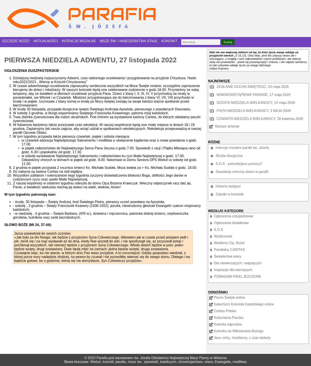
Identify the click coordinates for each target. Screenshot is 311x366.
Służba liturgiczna (226, 156)
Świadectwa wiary (225, 256)
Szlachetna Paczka (226, 317)
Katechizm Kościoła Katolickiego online (241, 304)
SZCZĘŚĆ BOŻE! (16, 41)
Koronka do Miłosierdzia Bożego (236, 331)
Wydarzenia (220, 236)
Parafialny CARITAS (227, 250)
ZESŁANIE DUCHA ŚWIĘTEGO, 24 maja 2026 (249, 87)
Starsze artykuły (224, 126)
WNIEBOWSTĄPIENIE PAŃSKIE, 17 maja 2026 (249, 95)
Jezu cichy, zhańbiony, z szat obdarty (240, 338)
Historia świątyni (225, 186)
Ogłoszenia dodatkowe (229, 223)
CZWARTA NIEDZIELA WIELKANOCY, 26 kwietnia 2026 (256, 119)
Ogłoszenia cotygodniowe (231, 216)
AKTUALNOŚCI (45, 41)
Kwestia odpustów (225, 324)
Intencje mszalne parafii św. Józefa (239, 148)
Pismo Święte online (227, 297)
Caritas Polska (222, 311)
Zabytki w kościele (226, 194)
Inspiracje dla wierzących (230, 270)
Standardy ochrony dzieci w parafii (238, 172)
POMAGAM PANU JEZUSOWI (235, 276)
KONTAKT (169, 41)
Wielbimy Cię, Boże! (227, 243)
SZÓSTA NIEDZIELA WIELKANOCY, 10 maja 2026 (252, 103)
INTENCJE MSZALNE (79, 41)
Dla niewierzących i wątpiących (235, 263)
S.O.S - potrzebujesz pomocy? (235, 164)
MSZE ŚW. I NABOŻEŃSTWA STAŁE (129, 41)
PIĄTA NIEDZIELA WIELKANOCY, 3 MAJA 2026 (250, 111)
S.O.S (216, 229)
